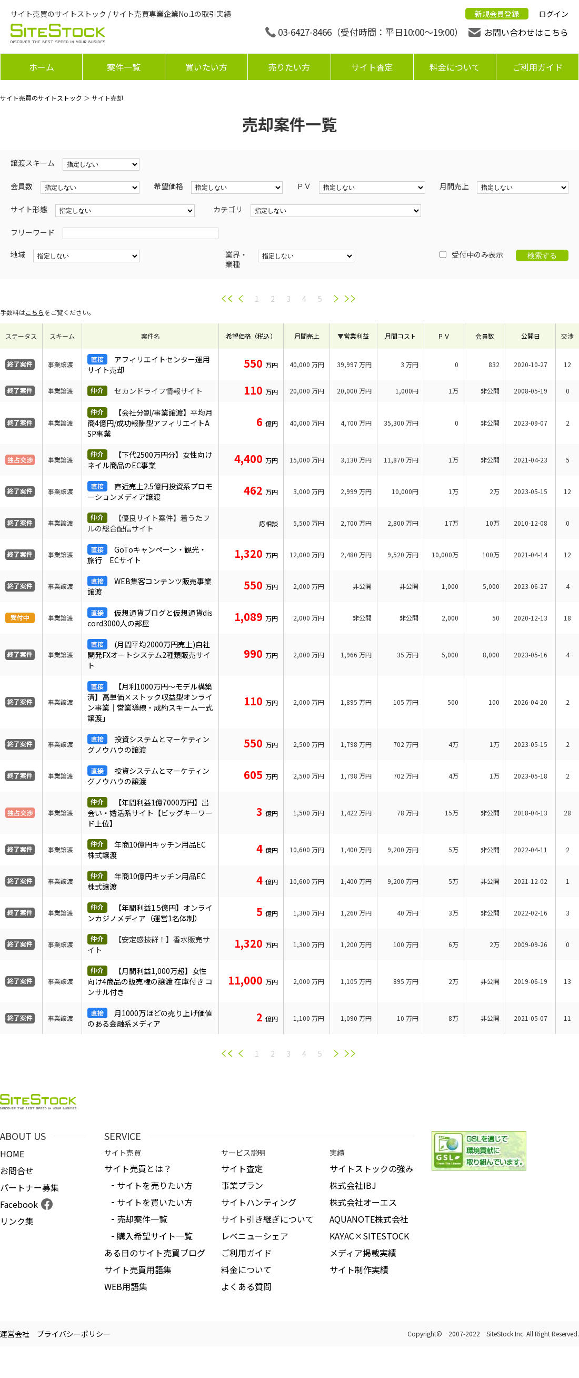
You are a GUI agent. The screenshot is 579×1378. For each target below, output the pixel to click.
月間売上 (307, 335)
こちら (34, 312)
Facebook (19, 1204)
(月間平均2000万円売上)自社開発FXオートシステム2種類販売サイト (149, 655)
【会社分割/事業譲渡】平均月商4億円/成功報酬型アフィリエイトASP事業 (150, 423)
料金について (455, 67)
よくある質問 (246, 1286)
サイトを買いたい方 (155, 1202)
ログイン (553, 13)
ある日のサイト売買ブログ (154, 1252)
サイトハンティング (258, 1202)
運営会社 (14, 1333)
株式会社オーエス (363, 1202)
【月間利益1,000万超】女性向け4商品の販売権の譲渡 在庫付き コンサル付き (150, 981)
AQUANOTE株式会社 (369, 1219)
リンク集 (17, 1221)
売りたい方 (289, 67)
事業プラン (242, 1185)
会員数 (484, 335)
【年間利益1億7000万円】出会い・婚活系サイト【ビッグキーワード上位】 (150, 813)
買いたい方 (206, 67)
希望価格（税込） (251, 335)
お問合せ (17, 1170)
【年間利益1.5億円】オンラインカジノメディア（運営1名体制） (150, 912)
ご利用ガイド (537, 67)
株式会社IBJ (353, 1185)
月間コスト (400, 335)
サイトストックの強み (372, 1168)
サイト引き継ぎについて (267, 1219)
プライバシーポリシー (74, 1333)
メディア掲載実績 (363, 1252)
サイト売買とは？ (138, 1168)
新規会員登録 (497, 13)
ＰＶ (443, 335)
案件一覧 (124, 67)
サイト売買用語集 (138, 1269)
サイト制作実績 (359, 1269)
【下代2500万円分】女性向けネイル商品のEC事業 (149, 459)
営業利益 (356, 335)
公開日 (530, 335)
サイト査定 (372, 67)
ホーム (41, 67)
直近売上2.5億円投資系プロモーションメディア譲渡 (150, 491)
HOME (12, 1153)
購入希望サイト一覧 (155, 1235)
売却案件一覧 (142, 1219)
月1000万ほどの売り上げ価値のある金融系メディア (149, 1018)
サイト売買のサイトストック (41, 97)
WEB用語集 (125, 1286)
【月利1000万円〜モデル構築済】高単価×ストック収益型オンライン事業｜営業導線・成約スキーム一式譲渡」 (150, 702)
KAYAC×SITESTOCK (369, 1235)
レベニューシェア (254, 1235)
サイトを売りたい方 (155, 1185)
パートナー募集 (29, 1187)
